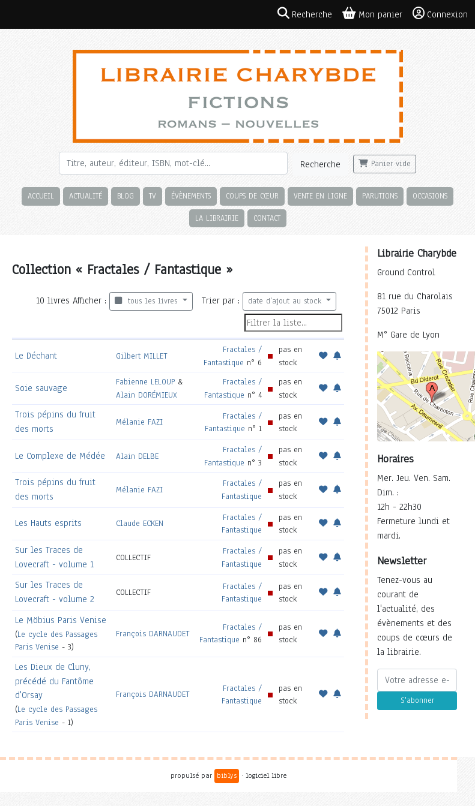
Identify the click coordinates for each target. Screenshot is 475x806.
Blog (125, 196)
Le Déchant (36, 356)
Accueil (41, 196)
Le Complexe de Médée (60, 456)
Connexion (440, 13)
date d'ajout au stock (286, 301)
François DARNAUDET (153, 633)
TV (152, 196)
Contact (266, 218)
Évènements (191, 196)
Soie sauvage (41, 388)
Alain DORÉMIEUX (146, 395)
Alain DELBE (137, 456)
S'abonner (417, 700)
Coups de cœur (252, 196)
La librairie (216, 218)
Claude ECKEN (139, 523)
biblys (227, 775)
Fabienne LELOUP (145, 381)
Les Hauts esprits (48, 523)
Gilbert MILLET (142, 356)
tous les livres (147, 301)
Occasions (430, 196)
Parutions (380, 196)
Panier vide (385, 163)
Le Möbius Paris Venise (60, 620)
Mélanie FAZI (139, 422)
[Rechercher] (173, 163)
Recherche (320, 164)
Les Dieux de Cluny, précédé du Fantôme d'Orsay (54, 681)
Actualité (85, 196)
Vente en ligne (320, 196)
